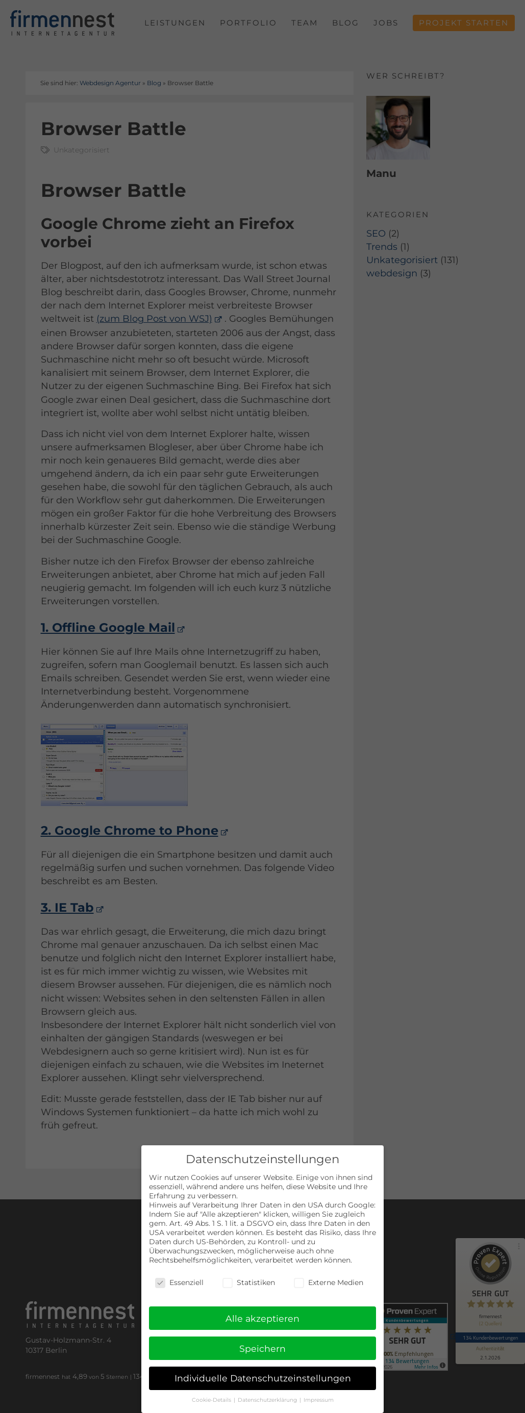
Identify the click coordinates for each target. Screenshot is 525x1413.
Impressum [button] (319, 1400)
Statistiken (248, 1282)
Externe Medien (328, 1282)
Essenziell (179, 1282)
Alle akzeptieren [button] (262, 1318)
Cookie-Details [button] (212, 1400)
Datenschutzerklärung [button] (268, 1400)
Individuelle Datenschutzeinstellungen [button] (262, 1378)
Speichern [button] (262, 1348)
